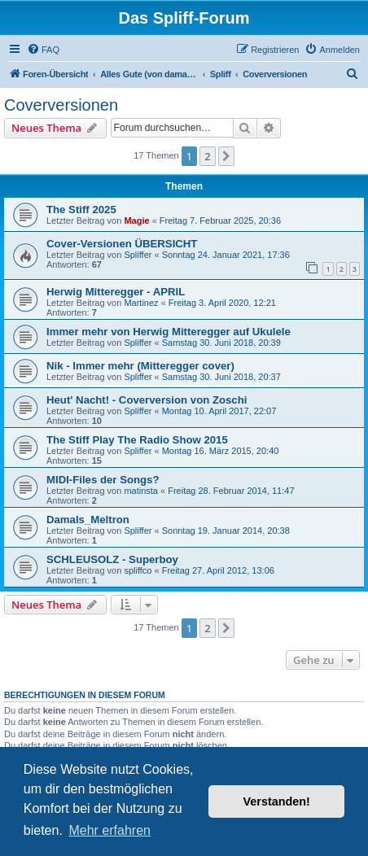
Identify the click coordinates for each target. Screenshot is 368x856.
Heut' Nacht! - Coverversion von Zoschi (146, 400)
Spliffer (137, 255)
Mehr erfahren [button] (109, 830)
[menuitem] (43, 49)
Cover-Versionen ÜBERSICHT (121, 244)
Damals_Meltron (87, 519)
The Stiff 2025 (81, 209)
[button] (226, 156)
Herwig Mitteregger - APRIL (115, 292)
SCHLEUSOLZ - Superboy (112, 559)
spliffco (137, 570)
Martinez (141, 303)
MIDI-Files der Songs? (102, 480)
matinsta (141, 491)
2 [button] (207, 156)
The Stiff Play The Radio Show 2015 (137, 440)
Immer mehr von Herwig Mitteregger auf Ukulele (168, 331)
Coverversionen (61, 105)
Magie (136, 220)
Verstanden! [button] (276, 801)
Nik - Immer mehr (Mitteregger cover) (140, 366)
